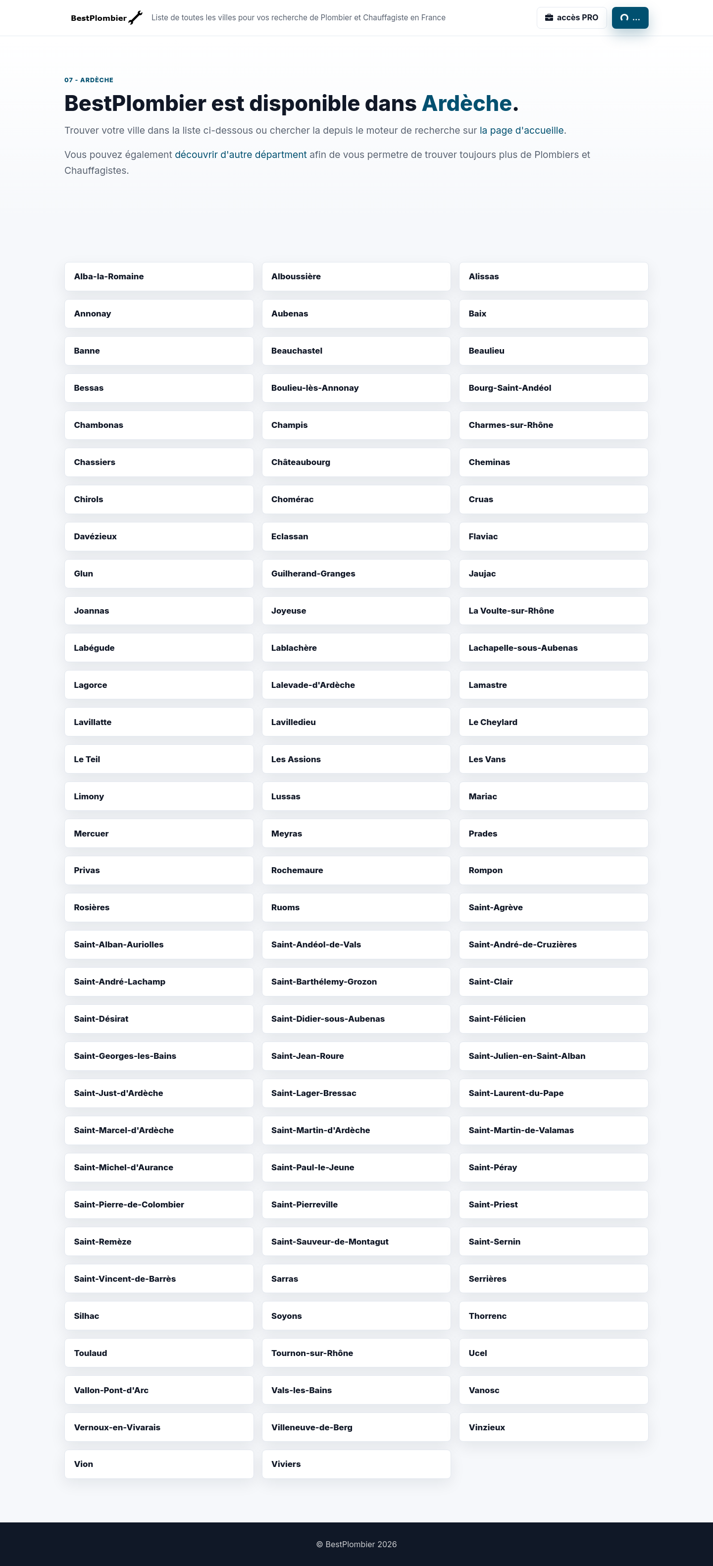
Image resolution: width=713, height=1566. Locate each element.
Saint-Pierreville (304, 1204)
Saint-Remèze (102, 1242)
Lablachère (294, 648)
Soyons (286, 1316)
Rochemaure (297, 870)
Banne (87, 351)
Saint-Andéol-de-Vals (316, 944)
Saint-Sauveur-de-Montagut (330, 1242)
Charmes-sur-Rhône (511, 425)
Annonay (92, 313)
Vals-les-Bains (301, 1390)
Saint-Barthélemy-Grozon (324, 982)
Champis (289, 425)
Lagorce (90, 685)
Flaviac (483, 536)
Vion (83, 1464)
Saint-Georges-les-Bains (125, 1056)
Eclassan (289, 536)
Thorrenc (488, 1316)
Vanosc (484, 1390)
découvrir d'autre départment (241, 154)
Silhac (86, 1316)
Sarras (284, 1279)
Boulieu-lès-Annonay (315, 388)
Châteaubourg (300, 462)
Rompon (486, 870)
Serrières (488, 1279)
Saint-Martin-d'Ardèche (320, 1130)
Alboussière (296, 276)
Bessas (88, 388)
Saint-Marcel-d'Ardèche (124, 1130)
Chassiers (94, 462)
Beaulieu (487, 351)
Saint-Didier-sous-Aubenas (328, 1019)
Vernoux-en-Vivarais (117, 1427)
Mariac (483, 796)
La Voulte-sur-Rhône (512, 611)
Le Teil (87, 759)
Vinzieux (487, 1427)
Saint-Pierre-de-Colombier (129, 1204)
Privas (87, 870)
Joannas (91, 611)
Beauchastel (296, 351)
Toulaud (90, 1353)
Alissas (484, 276)
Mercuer (91, 833)
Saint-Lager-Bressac (313, 1093)
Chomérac (292, 499)
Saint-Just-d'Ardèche (118, 1093)
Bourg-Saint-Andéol (510, 388)
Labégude (94, 648)
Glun (83, 573)
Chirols (88, 499)
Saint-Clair (491, 982)
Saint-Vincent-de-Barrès (125, 1279)
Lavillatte (92, 722)
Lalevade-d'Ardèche (313, 685)
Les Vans (487, 759)
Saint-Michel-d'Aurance (123, 1167)
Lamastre (488, 685)
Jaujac (482, 573)
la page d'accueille (522, 130)
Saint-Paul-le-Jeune (313, 1167)
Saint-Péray (493, 1167)
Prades (483, 833)
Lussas (286, 796)
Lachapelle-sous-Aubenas (523, 648)
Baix (478, 313)
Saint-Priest (493, 1204)
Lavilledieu (293, 722)
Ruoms (285, 907)
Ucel (478, 1353)
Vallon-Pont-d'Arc (111, 1390)
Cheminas (489, 462)
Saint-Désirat (101, 1019)
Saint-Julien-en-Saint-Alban (527, 1056)
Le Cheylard (493, 722)
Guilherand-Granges (313, 573)
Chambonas (98, 425)
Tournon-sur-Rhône (312, 1353)
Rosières (91, 907)
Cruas (481, 499)
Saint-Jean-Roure (307, 1056)
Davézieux (95, 536)
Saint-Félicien (497, 1019)
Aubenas (289, 313)
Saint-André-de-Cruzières (523, 944)
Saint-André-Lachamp (119, 982)
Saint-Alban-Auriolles (118, 944)
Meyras (286, 833)
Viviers (286, 1464)
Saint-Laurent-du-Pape (516, 1093)
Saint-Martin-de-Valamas (521, 1130)
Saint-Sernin (495, 1242)
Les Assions (296, 759)
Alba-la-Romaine (109, 276)
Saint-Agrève (496, 907)
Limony (89, 796)
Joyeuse (288, 611)
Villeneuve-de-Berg (312, 1427)
